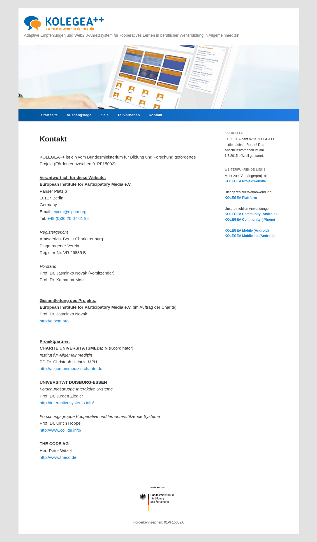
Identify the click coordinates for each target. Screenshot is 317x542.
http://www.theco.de (58, 457)
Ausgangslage (78, 115)
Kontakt (155, 115)
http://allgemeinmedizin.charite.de (71, 368)
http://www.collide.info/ (60, 430)
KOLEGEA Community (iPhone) (250, 220)
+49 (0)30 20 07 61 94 (68, 218)
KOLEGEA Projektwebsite (245, 181)
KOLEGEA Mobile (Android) (247, 230)
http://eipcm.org (54, 320)
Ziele (104, 115)
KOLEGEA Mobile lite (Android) (250, 236)
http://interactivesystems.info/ (67, 402)
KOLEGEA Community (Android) (251, 214)
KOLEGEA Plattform (241, 198)
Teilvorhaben (128, 115)
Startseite (49, 115)
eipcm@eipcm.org (69, 211)
